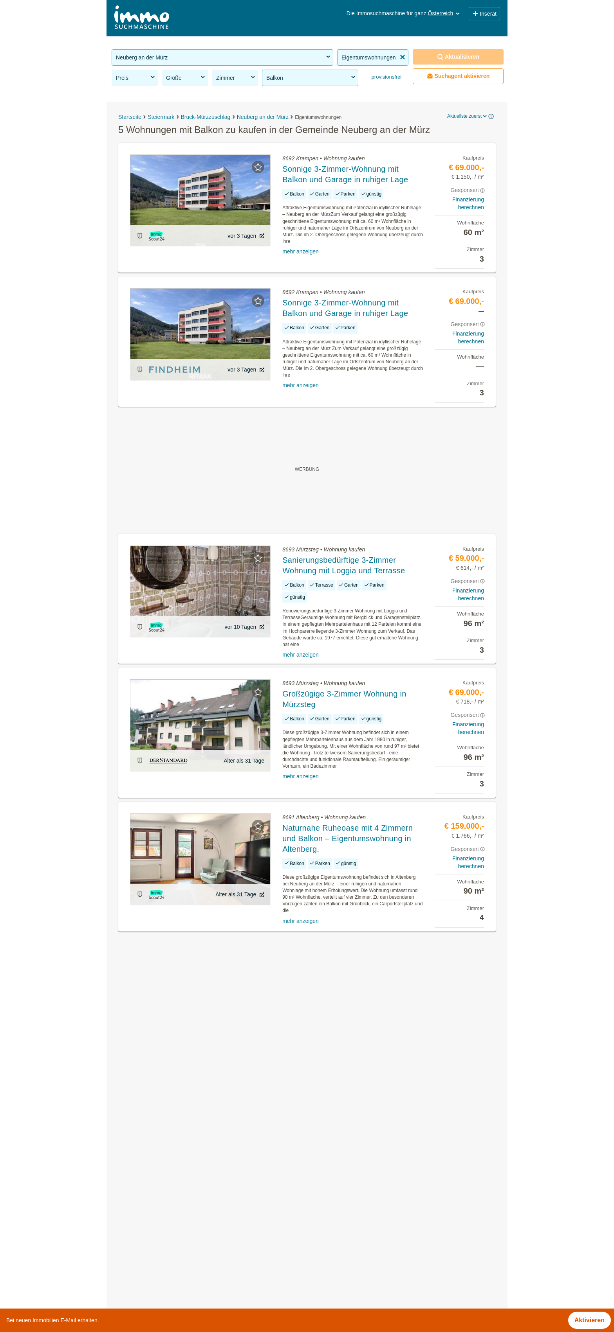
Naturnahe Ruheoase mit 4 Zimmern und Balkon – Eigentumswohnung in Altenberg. (347, 838)
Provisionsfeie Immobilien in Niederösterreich (175, 1305)
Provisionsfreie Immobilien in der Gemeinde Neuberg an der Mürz (203, 1152)
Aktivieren (589, 1320)
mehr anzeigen (300, 251)
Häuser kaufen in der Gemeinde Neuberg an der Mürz (187, 1169)
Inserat (484, 14)
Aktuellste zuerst (467, 116)
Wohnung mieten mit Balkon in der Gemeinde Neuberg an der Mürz (206, 1238)
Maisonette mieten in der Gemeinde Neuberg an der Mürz (192, 1255)
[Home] (141, 18)
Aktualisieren (458, 57)
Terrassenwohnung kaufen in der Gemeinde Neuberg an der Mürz (203, 1204)
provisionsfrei (385, 77)
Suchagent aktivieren (458, 76)
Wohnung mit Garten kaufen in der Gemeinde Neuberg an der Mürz (206, 1221)
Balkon (311, 77)
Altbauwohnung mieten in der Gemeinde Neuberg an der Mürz (198, 1186)
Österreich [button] (444, 13)
